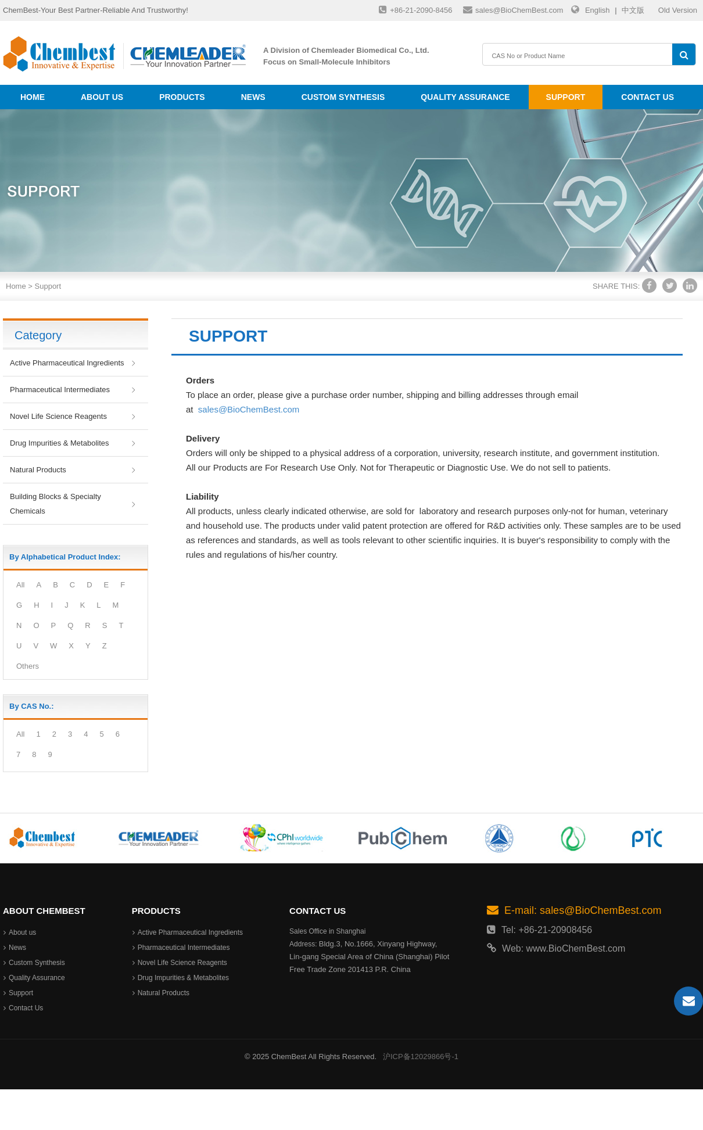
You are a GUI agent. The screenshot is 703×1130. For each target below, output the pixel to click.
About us (102, 97)
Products (182, 97)
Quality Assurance (465, 97)
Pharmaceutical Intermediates (60, 389)
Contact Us (647, 97)
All (20, 584)
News (253, 97)
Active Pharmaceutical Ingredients (67, 362)
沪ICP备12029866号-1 (420, 1056)
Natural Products (38, 469)
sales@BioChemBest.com (513, 10)
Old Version (677, 10)
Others (27, 666)
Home (32, 97)
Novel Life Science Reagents (58, 416)
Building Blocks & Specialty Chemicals (55, 503)
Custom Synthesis (343, 97)
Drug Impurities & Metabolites (59, 443)
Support (566, 97)
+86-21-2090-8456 (415, 10)
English (597, 10)
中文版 (633, 10)
